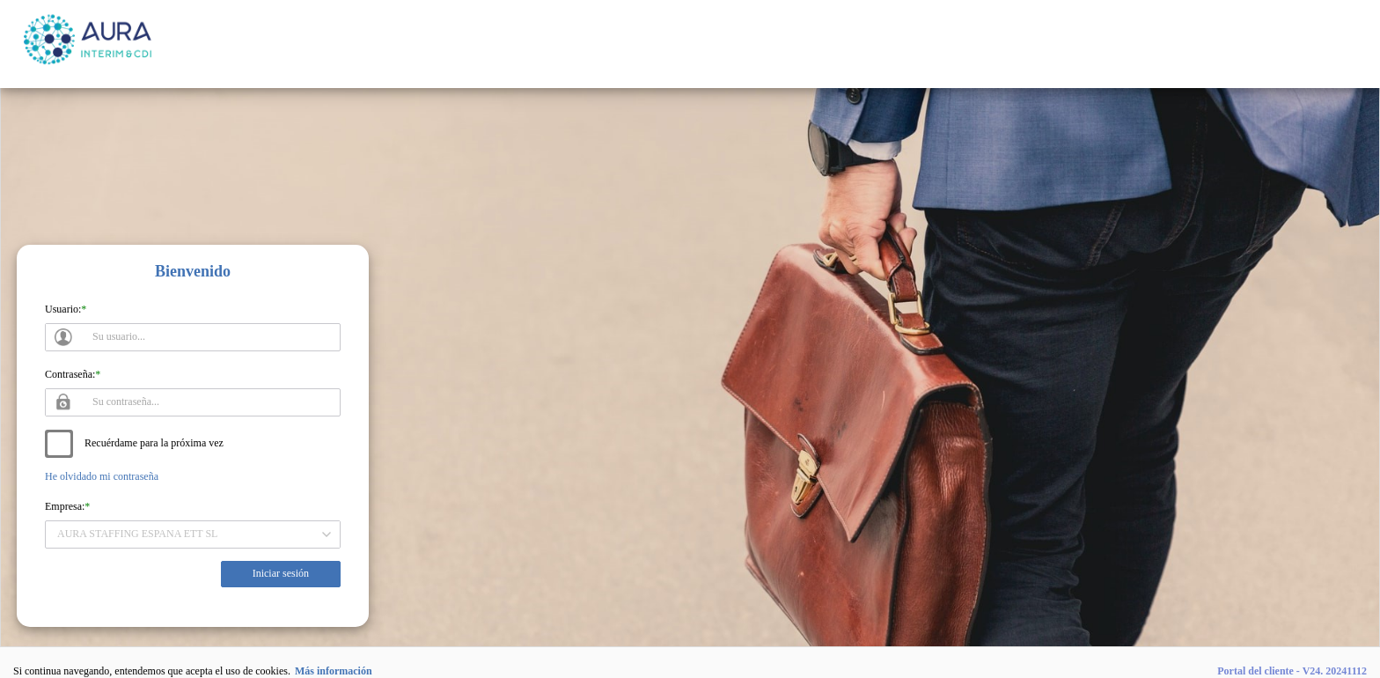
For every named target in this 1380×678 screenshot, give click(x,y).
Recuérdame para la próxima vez (154, 443)
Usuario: (63, 309)
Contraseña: (70, 374)
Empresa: (64, 506)
